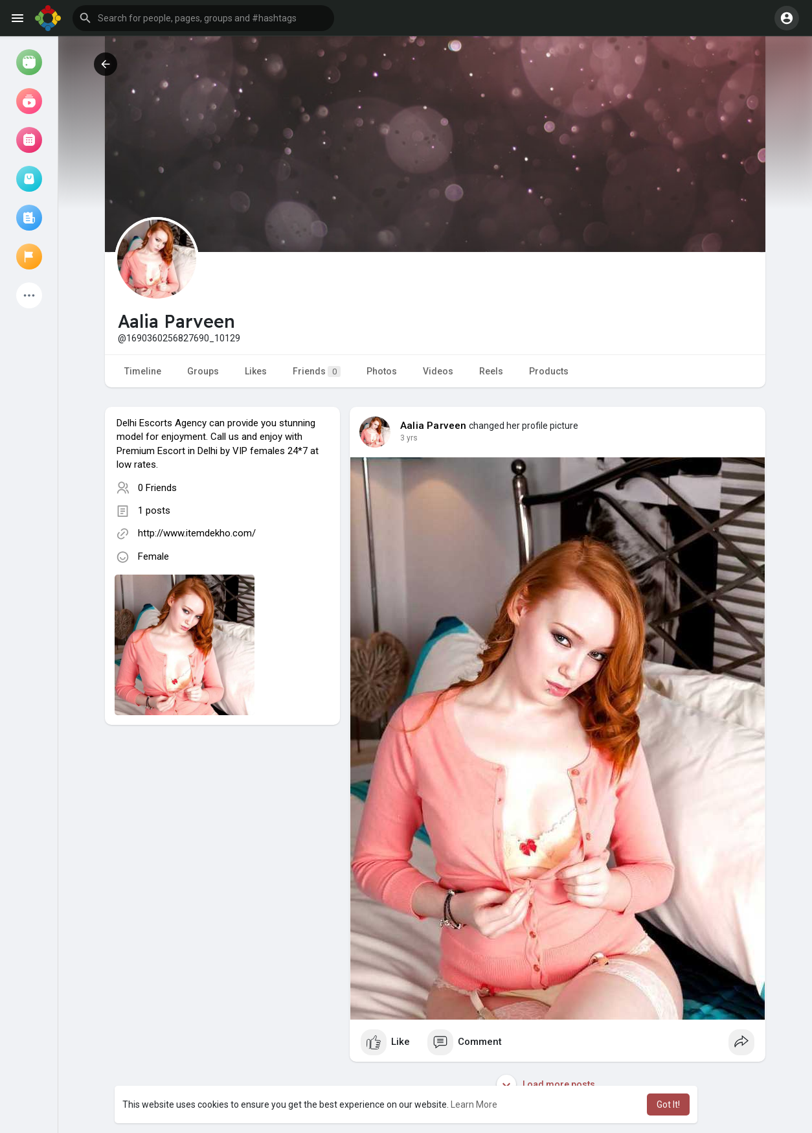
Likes (256, 371)
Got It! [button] (668, 1104)
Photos (382, 371)
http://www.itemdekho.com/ (197, 533)
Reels (491, 371)
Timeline (142, 371)
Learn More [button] (474, 1104)
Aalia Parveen (433, 425)
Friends (317, 371)
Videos (438, 371)
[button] (203, 18)
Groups (203, 371)
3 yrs (409, 437)
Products (549, 371)
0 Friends (157, 488)
